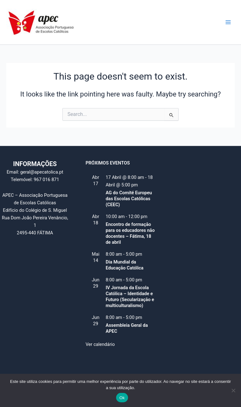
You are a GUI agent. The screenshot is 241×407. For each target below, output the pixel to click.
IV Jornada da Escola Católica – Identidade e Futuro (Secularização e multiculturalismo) (130, 296)
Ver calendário (100, 344)
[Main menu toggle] (228, 22)
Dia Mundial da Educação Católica (125, 265)
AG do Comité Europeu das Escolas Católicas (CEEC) (129, 198)
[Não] (233, 390)
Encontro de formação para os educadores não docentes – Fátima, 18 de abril (130, 233)
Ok (122, 397)
